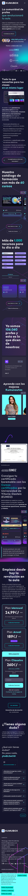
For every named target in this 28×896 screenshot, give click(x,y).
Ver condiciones (14, 712)
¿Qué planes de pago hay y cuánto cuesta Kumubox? (14, 772)
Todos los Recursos (14, 308)
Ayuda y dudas (6, 847)
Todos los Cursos (14, 231)
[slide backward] (22, 192)
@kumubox (11, 845)
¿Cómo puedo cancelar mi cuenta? (14, 796)
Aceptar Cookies (22, 875)
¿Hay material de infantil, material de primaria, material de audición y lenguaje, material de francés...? (14, 802)
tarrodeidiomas (11, 418)
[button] (13, 894)
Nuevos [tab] (10, 277)
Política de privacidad (7, 887)
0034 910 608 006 (13, 841)
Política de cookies (6, 893)
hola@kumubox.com (11, 843)
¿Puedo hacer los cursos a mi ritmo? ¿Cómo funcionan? (14, 784)
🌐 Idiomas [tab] (10, 274)
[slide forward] (24, 192)
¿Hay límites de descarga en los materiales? (14, 790)
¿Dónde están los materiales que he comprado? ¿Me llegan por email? (14, 809)
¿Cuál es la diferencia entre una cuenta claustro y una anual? (14, 778)
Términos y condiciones (7, 890)
